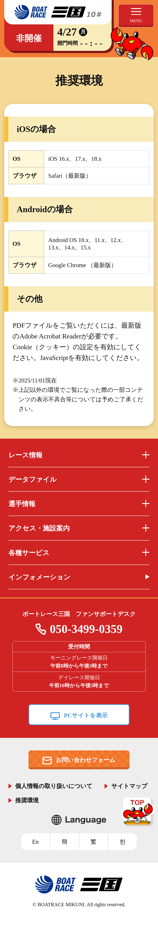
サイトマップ (129, 785)
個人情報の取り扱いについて (53, 785)
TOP (138, 812)
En (35, 841)
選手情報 (79, 504)
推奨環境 (27, 799)
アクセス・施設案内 (79, 528)
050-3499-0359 (86, 629)
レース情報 (79, 455)
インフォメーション (39, 577)
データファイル (79, 479)
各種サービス (79, 552)
